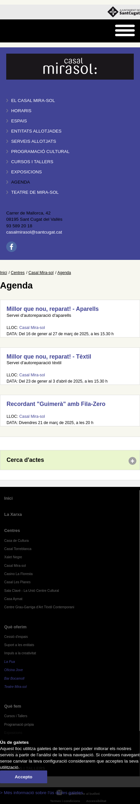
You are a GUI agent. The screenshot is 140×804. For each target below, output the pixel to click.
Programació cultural (40, 151)
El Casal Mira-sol (33, 100)
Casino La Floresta (18, 574)
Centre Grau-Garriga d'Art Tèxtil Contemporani (39, 607)
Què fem (12, 706)
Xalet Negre (13, 557)
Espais (19, 120)
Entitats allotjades (36, 131)
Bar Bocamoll (14, 678)
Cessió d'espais (16, 637)
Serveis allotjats (33, 141)
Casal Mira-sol (41, 272)
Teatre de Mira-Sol (35, 192)
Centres (18, 272)
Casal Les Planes (17, 582)
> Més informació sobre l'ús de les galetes (41, 792)
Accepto (23, 776)
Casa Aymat (13, 599)
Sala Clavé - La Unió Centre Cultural (31, 590)
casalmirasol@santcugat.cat (34, 232)
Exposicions (26, 171)
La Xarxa (13, 514)
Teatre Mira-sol (15, 687)
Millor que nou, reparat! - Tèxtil (49, 356)
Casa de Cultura (16, 540)
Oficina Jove (13, 670)
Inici (3, 272)
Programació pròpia (19, 724)
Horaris (21, 110)
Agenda (20, 182)
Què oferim (15, 626)
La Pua (9, 662)
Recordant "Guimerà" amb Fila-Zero (56, 404)
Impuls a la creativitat (20, 653)
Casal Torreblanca (17, 549)
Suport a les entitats (19, 645)
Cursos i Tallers (15, 716)
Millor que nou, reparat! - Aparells (53, 309)
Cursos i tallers (32, 161)
